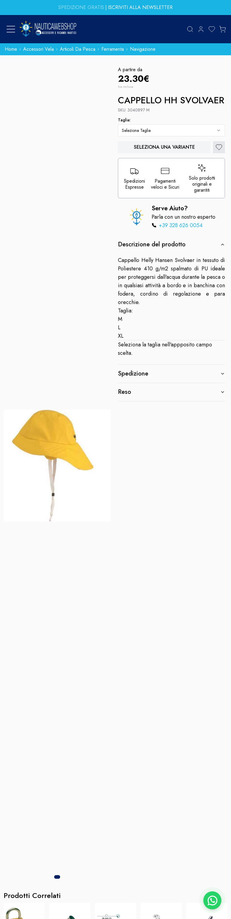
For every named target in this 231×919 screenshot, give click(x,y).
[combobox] (171, 130)
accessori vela (38, 49)
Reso (171, 392)
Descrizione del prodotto (171, 244)
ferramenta (112, 49)
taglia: (124, 120)
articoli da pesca (77, 49)
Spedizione (171, 373)
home (11, 49)
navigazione (143, 49)
